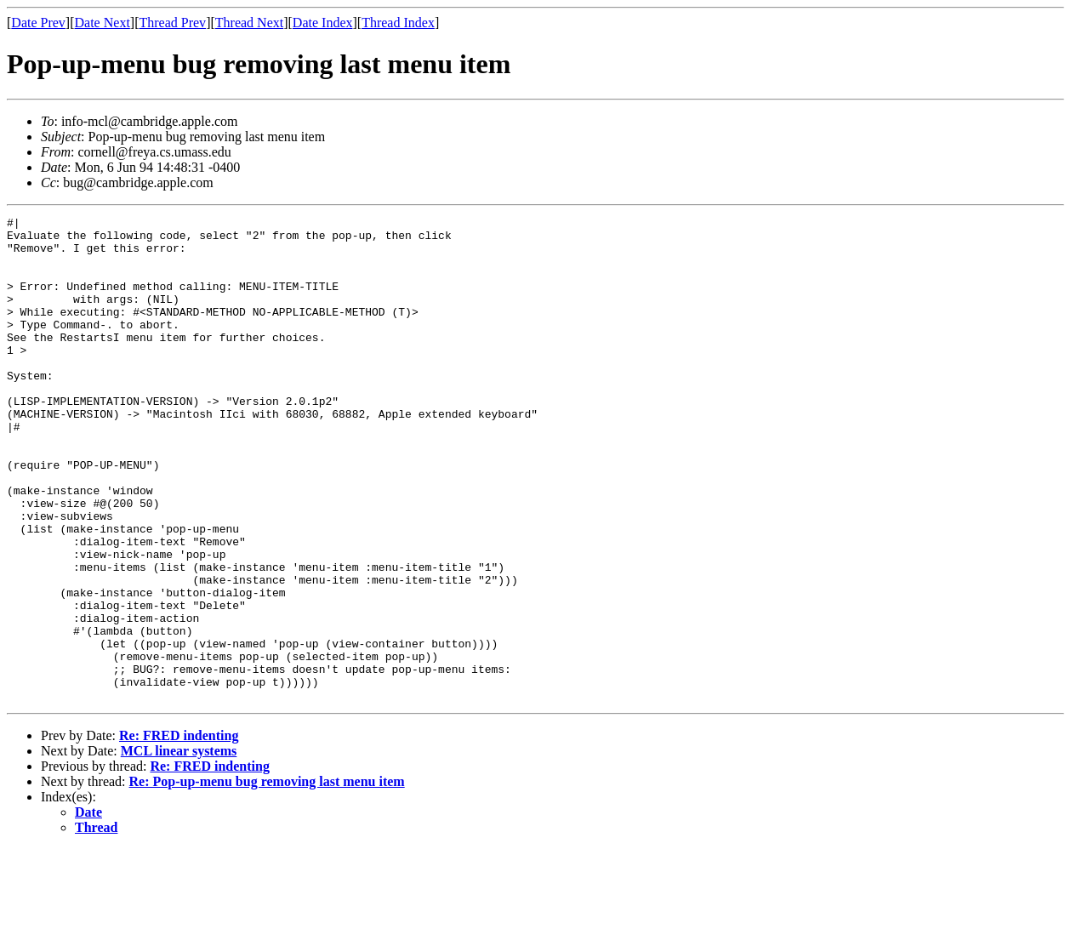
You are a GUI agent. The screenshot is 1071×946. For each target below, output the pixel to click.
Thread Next (249, 22)
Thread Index (398, 22)
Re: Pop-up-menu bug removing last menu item (267, 878)
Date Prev (38, 22)
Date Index (323, 22)
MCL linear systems (179, 848)
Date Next (102, 22)
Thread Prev (172, 22)
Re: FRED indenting (178, 832)
